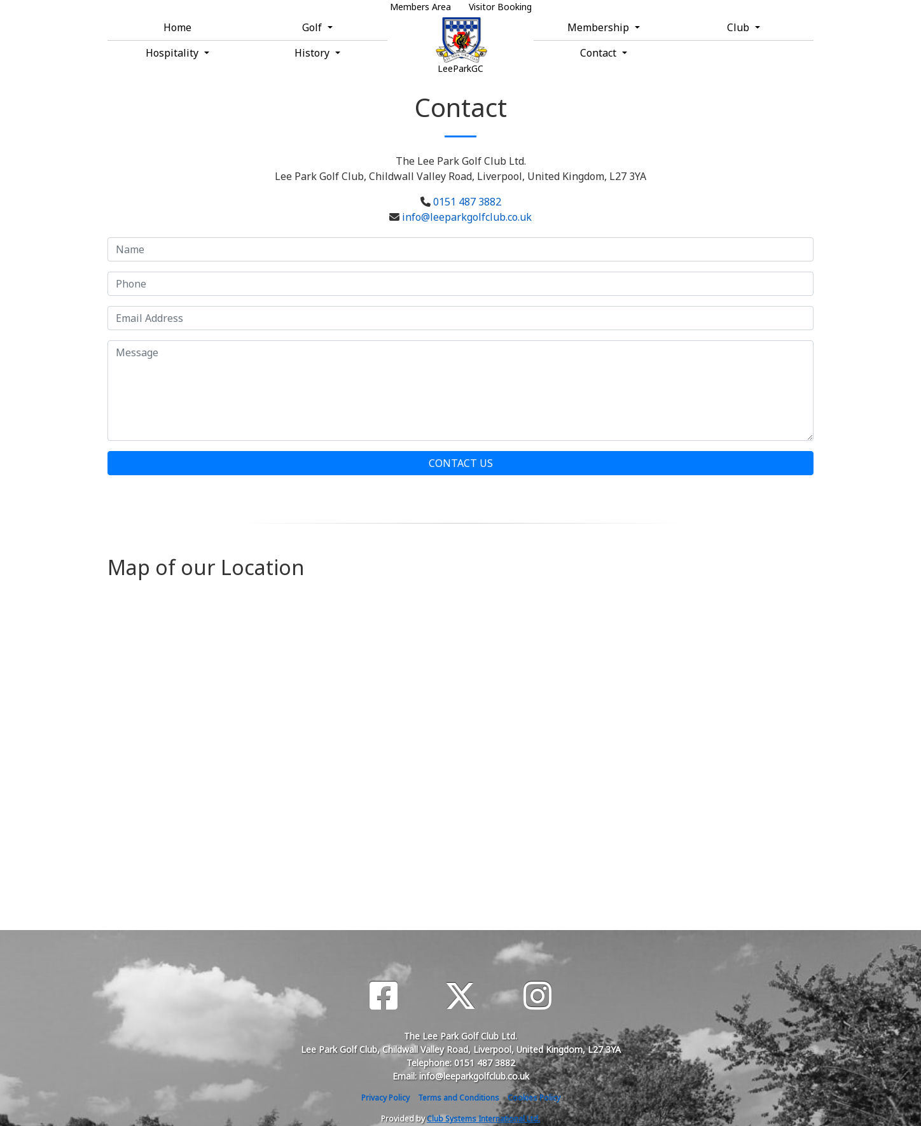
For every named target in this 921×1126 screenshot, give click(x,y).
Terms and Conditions (458, 1097)
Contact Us (461, 463)
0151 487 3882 (467, 202)
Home (177, 27)
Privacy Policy (385, 1097)
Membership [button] (599, 27)
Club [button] (739, 27)
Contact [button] (599, 53)
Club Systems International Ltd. (483, 1118)
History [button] (313, 53)
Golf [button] (313, 27)
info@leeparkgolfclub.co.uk (467, 217)
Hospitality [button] (173, 53)
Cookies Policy (534, 1097)
